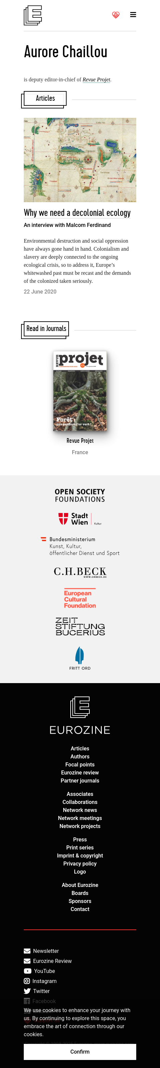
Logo (80, 872)
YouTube (39, 971)
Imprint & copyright (80, 855)
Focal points (80, 764)
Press (80, 839)
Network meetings (80, 818)
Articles (80, 748)
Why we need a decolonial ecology (77, 213)
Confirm (79, 1052)
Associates (80, 794)
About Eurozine (80, 885)
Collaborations (80, 802)
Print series (80, 847)
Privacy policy (80, 863)
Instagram (40, 981)
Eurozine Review (48, 961)
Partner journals (80, 780)
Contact (80, 909)
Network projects (80, 826)
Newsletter (41, 951)
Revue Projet (80, 440)
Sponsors (80, 901)
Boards (80, 893)
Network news (80, 810)
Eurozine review (80, 772)
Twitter (37, 991)
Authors (80, 756)
